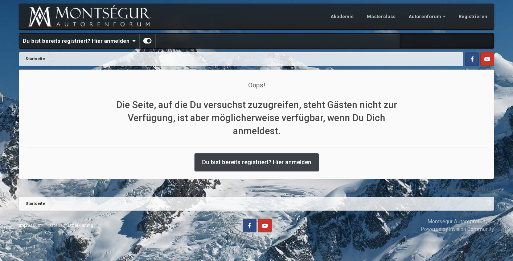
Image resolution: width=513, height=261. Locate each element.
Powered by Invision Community (457, 229)
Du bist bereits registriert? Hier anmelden (79, 41)
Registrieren (473, 16)
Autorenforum (425, 16)
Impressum (30, 225)
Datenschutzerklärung (70, 225)
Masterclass (381, 16)
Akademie (342, 16)
